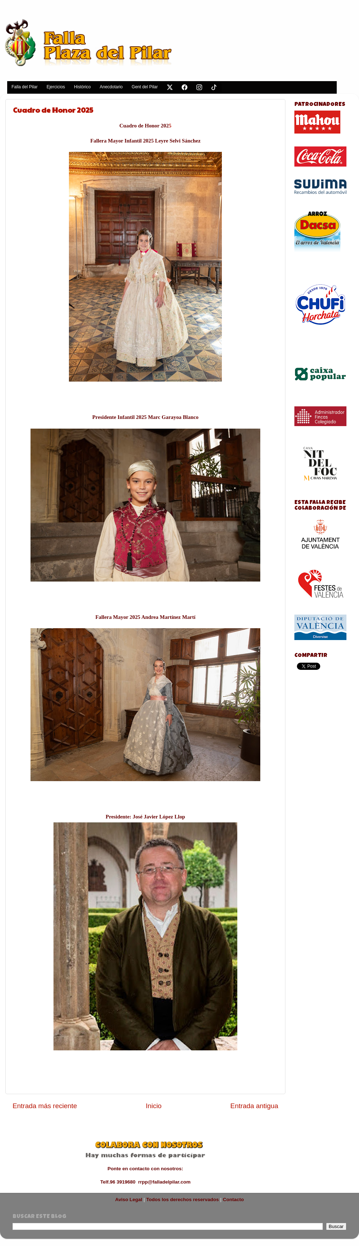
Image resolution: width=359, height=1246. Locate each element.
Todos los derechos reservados (182, 1199)
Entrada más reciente (45, 1106)
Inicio (154, 1106)
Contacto (233, 1199)
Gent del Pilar (145, 86)
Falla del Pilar (24, 86)
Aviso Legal (128, 1199)
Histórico (82, 86)
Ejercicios (56, 86)
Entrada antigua (254, 1106)
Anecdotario (111, 86)
